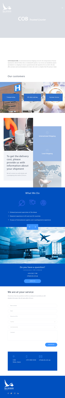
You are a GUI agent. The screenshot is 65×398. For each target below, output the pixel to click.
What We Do (32, 193)
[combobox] (32, 322)
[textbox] (32, 322)
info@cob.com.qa (32, 276)
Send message (51, 344)
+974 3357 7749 (32, 273)
